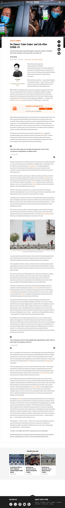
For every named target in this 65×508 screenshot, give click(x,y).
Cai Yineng (14, 57)
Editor (17, 81)
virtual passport (18, 100)
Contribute (42, 502)
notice (19, 398)
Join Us (48, 502)
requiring (34, 287)
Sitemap (51, 503)
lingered (48, 361)
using (11, 292)
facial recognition (36, 386)
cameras (42, 133)
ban (29, 361)
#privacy (41, 59)
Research (53, 502)
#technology (35, 59)
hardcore (33, 182)
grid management (32, 166)
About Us (37, 502)
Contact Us (59, 502)
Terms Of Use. (38, 111)
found (16, 328)
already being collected (47, 213)
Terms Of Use (38, 503)
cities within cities (45, 372)
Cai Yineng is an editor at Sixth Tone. (17, 84)
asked (45, 178)
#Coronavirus (28, 59)
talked (23, 294)
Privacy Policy (45, 503)
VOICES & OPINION (15, 41)
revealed (35, 184)
